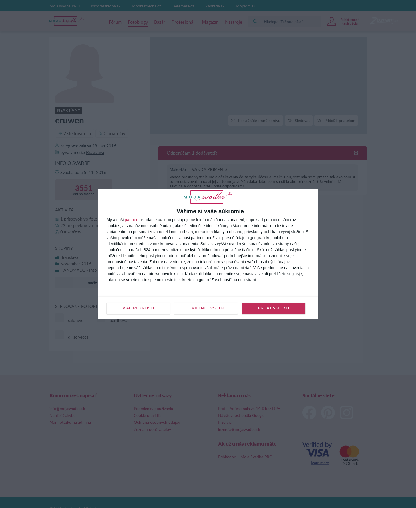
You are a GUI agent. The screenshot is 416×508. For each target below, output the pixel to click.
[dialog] (208, 254)
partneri (131, 220)
